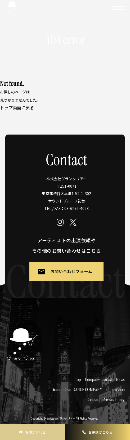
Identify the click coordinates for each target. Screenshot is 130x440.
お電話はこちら (100, 432)
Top (78, 379)
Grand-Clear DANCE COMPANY (77, 389)
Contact (92, 400)
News (120, 379)
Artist (108, 379)
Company (92, 379)
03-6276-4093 (76, 208)
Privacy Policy (113, 400)
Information (115, 389)
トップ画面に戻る (17, 107)
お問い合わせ (35, 432)
